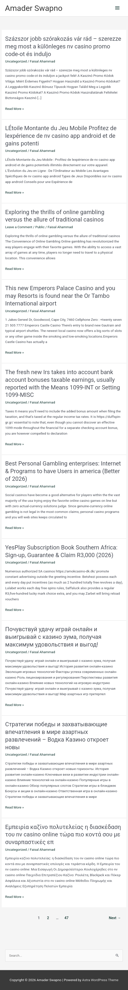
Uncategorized (16, 61)
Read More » (14, 109)
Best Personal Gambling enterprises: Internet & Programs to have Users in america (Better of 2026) (63, 471)
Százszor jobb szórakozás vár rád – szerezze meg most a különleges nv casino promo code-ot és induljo (63, 46)
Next (115, 918)
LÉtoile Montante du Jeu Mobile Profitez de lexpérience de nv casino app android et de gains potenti (60, 136)
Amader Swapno (34, 8)
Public (40, 227)
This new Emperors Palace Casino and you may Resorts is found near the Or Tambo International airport (60, 296)
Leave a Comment (18, 227)
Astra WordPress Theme (100, 980)
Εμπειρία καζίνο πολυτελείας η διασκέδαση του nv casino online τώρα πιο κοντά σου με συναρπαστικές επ (63, 835)
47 (66, 918)
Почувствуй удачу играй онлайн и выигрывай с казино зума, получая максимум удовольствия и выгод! (53, 637)
